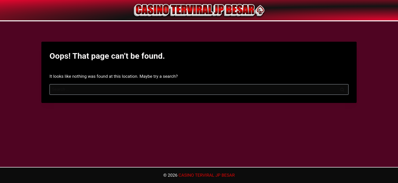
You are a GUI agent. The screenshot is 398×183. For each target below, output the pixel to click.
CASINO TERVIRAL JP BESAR (206, 175)
